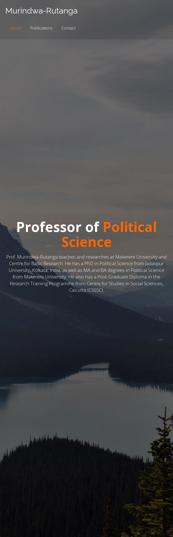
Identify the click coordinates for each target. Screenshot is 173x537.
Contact (68, 28)
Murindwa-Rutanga (41, 10)
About (15, 28)
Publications (41, 28)
